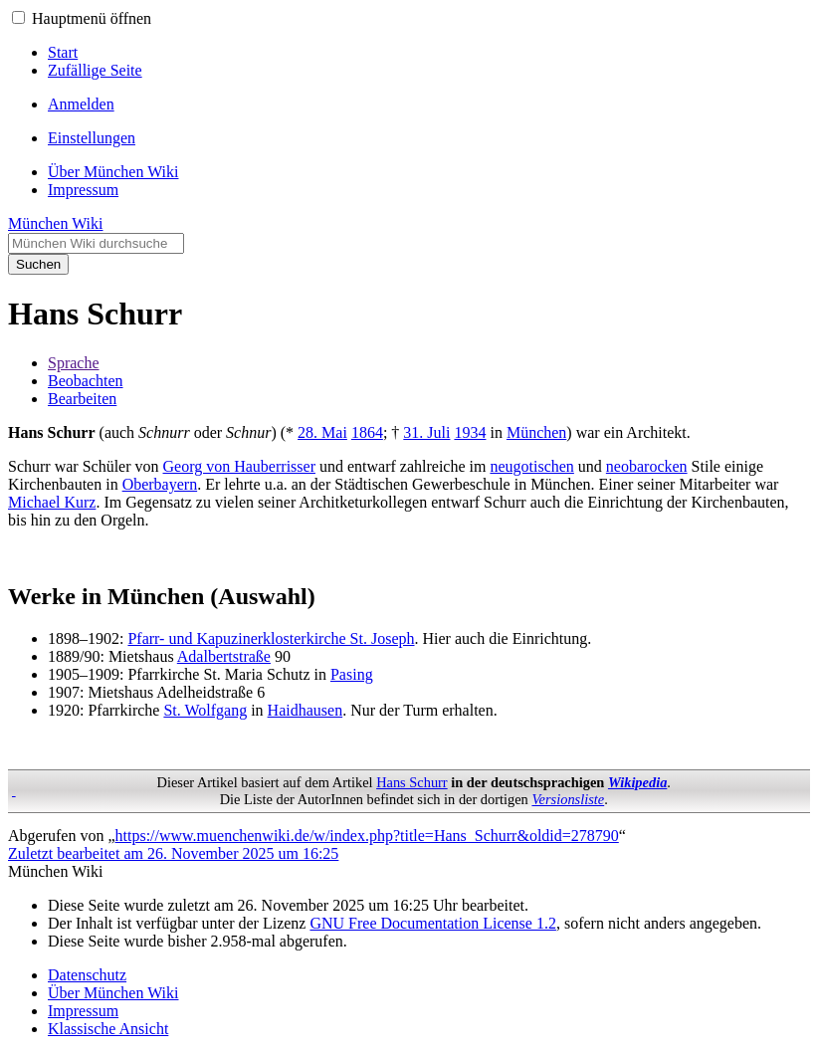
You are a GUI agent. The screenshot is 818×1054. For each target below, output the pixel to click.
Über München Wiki (113, 992)
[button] (18, 17)
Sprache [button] (74, 362)
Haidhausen (305, 710)
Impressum (83, 1010)
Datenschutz (87, 974)
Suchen (38, 264)
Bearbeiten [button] (82, 398)
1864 (367, 432)
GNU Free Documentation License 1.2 (432, 923)
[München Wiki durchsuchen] (96, 243)
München (536, 432)
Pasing (351, 674)
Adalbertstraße (224, 656)
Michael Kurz (52, 502)
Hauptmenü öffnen (91, 18)
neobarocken (647, 466)
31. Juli (426, 432)
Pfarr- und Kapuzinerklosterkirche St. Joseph (270, 638)
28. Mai (322, 432)
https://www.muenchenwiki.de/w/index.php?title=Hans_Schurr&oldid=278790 (367, 835)
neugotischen (531, 466)
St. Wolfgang (205, 710)
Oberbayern (160, 484)
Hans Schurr (412, 782)
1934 (470, 432)
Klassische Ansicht (108, 1028)
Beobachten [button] (85, 380)
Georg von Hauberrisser (239, 466)
